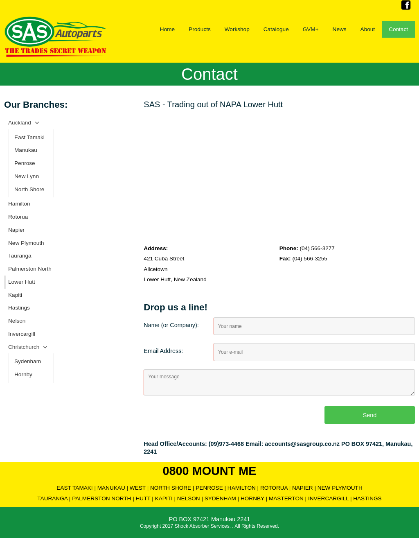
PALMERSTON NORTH (101, 498)
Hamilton (19, 204)
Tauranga (20, 256)
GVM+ (311, 29)
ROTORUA (274, 488)
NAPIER (302, 488)
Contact (398, 29)
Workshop (237, 29)
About (367, 29)
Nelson (16, 321)
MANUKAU (111, 488)
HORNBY (252, 498)
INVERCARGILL (328, 498)
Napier (16, 230)
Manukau (25, 150)
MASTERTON (286, 498)
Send (370, 415)
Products (200, 29)
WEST (138, 488)
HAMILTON (242, 488)
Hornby (23, 374)
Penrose (24, 163)
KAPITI (164, 498)
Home (167, 29)
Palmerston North (30, 269)
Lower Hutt (21, 282)
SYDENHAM (220, 498)
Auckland (19, 123)
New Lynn (26, 176)
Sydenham (27, 361)
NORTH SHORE (170, 488)
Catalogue (276, 29)
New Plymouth (26, 243)
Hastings (19, 308)
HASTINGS (367, 498)
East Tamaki (29, 137)
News (340, 29)
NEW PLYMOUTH (340, 488)
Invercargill (21, 334)
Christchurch (23, 347)
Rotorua (18, 217)
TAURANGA (52, 498)
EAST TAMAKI (74, 488)
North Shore (29, 189)
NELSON (188, 498)
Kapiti (15, 295)
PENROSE (209, 488)
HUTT (143, 498)
